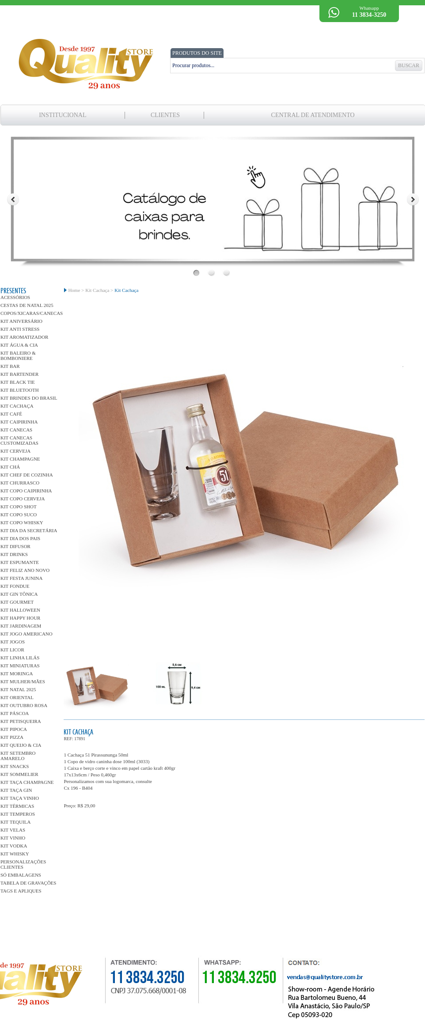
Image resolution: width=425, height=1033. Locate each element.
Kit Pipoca (13, 729)
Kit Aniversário (21, 321)
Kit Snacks (14, 766)
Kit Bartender (19, 374)
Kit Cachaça (17, 406)
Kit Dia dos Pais (20, 538)
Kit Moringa (16, 673)
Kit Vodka (13, 845)
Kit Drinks (14, 554)
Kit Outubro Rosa (23, 705)
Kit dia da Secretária (28, 530)
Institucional (62, 115)
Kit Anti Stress (19, 329)
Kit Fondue (15, 586)
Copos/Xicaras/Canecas (28, 313)
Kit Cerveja (15, 451)
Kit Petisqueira (20, 721)
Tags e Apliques (21, 890)
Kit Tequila (15, 822)
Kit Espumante (19, 562)
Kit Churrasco (19, 482)
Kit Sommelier (19, 774)
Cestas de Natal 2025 (26, 305)
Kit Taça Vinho (19, 798)
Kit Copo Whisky (21, 522)
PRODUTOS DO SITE (197, 53)
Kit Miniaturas (20, 665)
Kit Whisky (14, 853)
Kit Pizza (11, 737)
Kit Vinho (12, 837)
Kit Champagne (20, 459)
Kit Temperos (17, 814)
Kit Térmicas (17, 806)
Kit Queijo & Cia (20, 745)
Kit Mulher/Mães (22, 681)
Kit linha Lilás (19, 657)
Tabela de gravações (28, 882)
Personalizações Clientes (23, 864)
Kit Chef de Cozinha (26, 474)
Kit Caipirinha (19, 421)
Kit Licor (12, 649)
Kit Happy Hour (20, 618)
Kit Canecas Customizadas (19, 440)
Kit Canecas (16, 429)
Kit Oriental (17, 697)
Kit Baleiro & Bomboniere (18, 355)
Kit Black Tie (17, 382)
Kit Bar (10, 366)
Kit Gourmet (17, 602)
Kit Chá (10, 466)
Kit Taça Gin (16, 790)
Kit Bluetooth (19, 390)
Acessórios (15, 297)
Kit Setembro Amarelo (18, 755)
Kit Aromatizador (24, 337)
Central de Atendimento (313, 115)
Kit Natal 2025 (18, 689)
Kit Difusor (15, 546)
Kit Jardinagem (20, 625)
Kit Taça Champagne (27, 782)
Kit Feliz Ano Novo (24, 570)
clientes (165, 115)
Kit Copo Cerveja (22, 498)
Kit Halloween (20, 610)
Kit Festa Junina (21, 578)
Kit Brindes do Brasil (28, 398)
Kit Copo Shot (18, 506)
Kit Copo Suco (18, 514)
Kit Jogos (12, 641)
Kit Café (11, 413)
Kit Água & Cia (19, 345)
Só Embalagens (20, 875)
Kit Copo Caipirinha (26, 490)
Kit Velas (12, 829)
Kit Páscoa (14, 713)
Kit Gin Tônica (19, 594)
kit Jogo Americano (26, 633)
